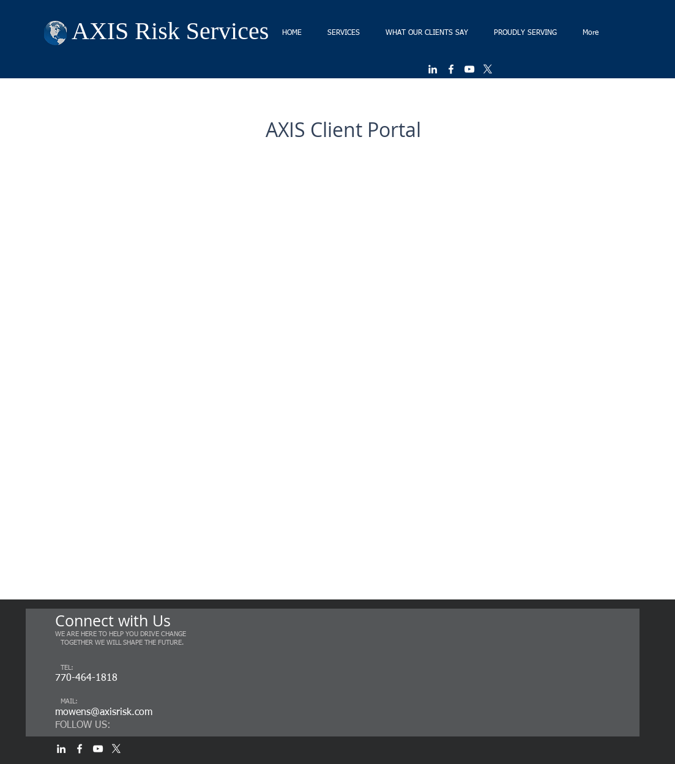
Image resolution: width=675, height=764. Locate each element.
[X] (488, 69)
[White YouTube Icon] (469, 69)
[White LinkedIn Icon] (433, 69)
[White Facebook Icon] (451, 69)
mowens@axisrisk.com (103, 713)
